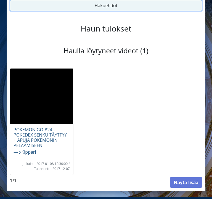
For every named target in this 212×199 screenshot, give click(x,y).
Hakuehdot (106, 5)
